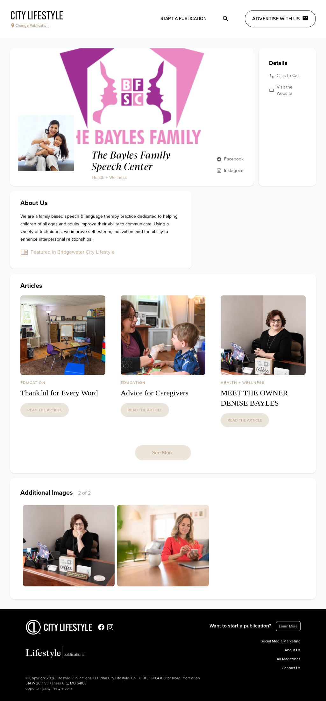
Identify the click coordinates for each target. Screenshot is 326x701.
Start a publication (183, 18)
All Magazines (289, 659)
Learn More (288, 626)
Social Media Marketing (281, 641)
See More (163, 453)
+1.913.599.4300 (152, 678)
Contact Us (291, 668)
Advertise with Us (280, 18)
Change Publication (29, 25)
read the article (44, 410)
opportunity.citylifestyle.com (48, 688)
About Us (293, 650)
